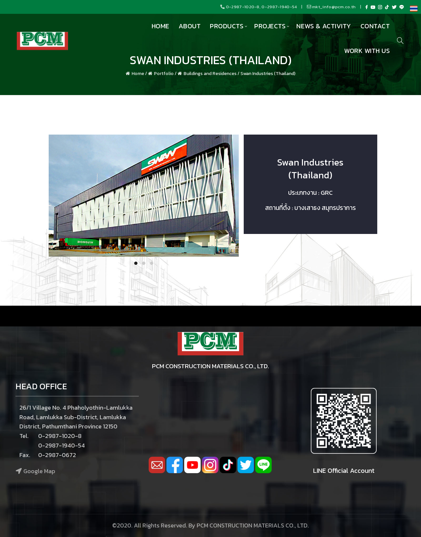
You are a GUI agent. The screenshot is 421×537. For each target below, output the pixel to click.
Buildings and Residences (210, 73)
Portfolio (164, 73)
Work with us (367, 51)
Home (160, 26)
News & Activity (323, 26)
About (190, 26)
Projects (269, 26)
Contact (375, 26)
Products (226, 26)
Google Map (39, 471)
